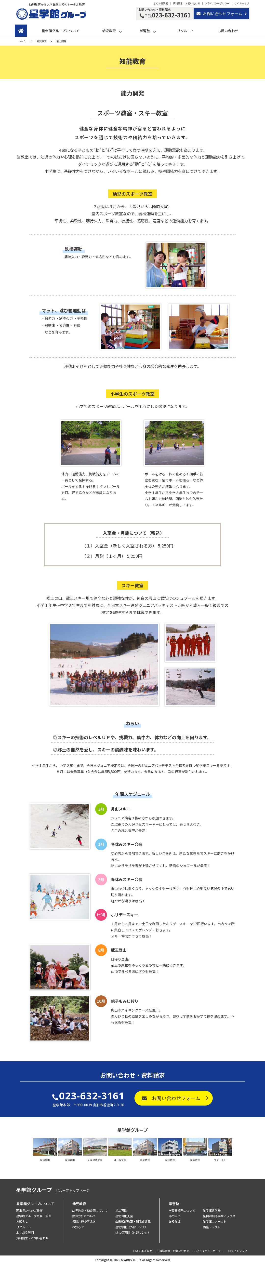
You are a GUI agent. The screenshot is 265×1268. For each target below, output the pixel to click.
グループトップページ (72, 1190)
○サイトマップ (237, 1251)
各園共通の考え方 (84, 1221)
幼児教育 (109, 30)
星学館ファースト (214, 1221)
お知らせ (22, 1221)
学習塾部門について (182, 1210)
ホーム (22, 41)
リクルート (185, 30)
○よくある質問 (142, 1251)
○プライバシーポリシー (209, 1251)
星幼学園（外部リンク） (131, 1227)
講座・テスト (212, 1227)
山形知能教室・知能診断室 (133, 1221)
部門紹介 (174, 1216)
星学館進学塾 (212, 1210)
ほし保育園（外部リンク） (133, 1232)
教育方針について (84, 1216)
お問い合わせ (228, 30)
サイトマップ (241, 3)
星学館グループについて (60, 30)
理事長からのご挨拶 (29, 1210)
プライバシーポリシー (217, 3)
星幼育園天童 (124, 1216)
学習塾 (145, 30)
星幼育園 (121, 1210)
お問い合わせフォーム (219, 13)
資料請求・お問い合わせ (186, 3)
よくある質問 (160, 3)
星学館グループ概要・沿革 (33, 1216)
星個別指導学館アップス (219, 1216)
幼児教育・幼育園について (89, 1210)
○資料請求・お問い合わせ (173, 1251)
